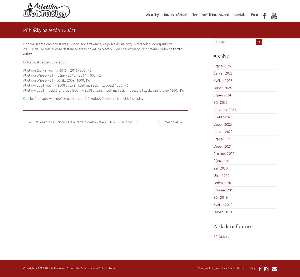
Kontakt (240, 15)
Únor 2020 (221, 175)
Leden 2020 (222, 183)
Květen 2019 (223, 205)
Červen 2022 (223, 132)
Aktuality (152, 15)
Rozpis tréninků (175, 15)
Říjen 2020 (221, 161)
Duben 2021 (223, 146)
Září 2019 (221, 197)
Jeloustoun (108, 268)
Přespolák (173, 122)
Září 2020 (221, 168)
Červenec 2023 (225, 110)
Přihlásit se (221, 236)
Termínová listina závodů (210, 15)
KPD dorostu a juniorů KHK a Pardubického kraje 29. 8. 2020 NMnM (80, 122)
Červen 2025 (223, 73)
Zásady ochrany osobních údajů (216, 268)
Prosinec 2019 (224, 190)
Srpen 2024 (222, 95)
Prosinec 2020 (224, 154)
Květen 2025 (223, 80)
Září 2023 (221, 102)
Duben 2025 (223, 88)
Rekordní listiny (246, 268)
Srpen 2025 (222, 66)
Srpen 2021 (222, 139)
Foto (254, 15)
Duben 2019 (223, 212)
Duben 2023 (223, 124)
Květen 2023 (223, 117)
